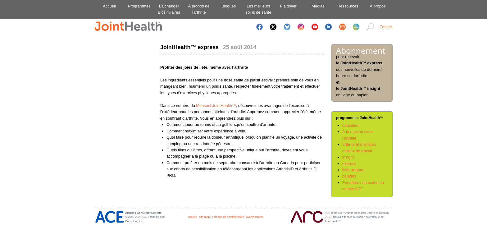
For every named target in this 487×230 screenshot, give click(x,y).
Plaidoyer (288, 6)
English (386, 27)
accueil (192, 216)
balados (349, 176)
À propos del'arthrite (198, 9)
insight (348, 157)
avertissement (255, 216)
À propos (377, 6)
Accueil (109, 6)
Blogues (228, 6)
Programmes (139, 6)
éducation (351, 125)
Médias (318, 6)
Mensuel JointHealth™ (216, 105)
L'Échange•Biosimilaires (169, 9)
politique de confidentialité (228, 216)
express (349, 163)
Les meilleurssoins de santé (258, 9)
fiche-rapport (353, 170)
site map (204, 216)
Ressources (347, 6)
